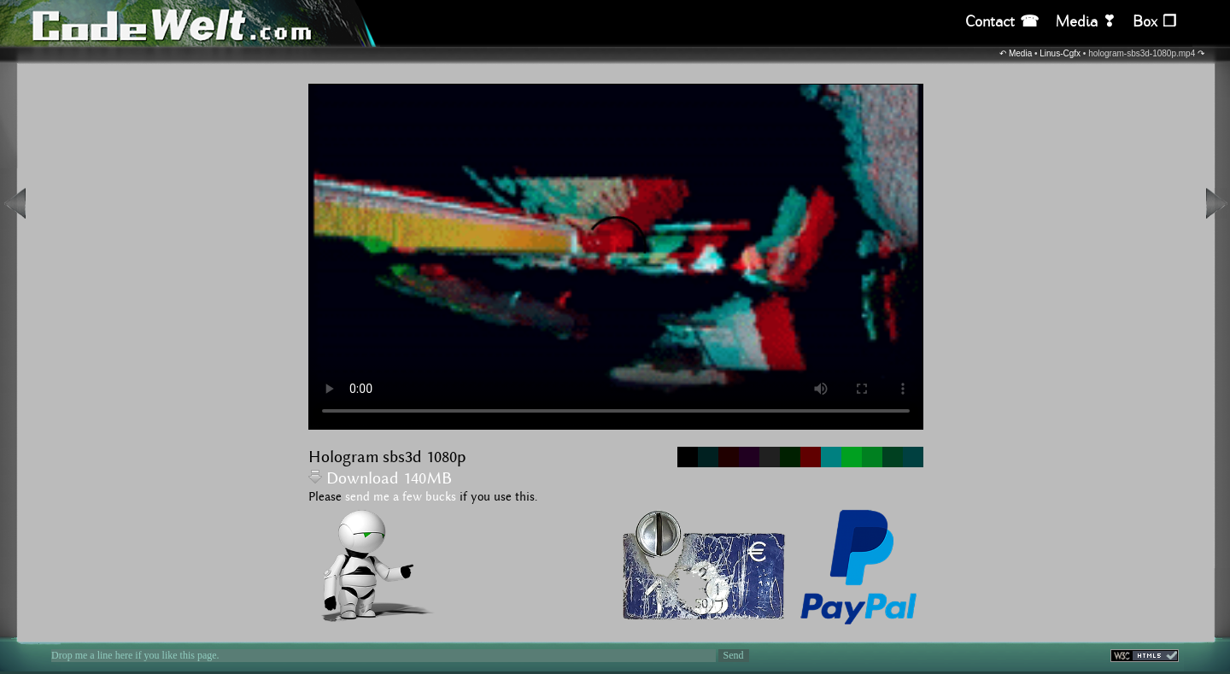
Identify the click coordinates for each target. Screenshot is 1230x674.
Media (1020, 53)
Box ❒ (1154, 22)
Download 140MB (380, 479)
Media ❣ (1086, 22)
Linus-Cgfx (1060, 53)
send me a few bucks (400, 497)
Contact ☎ (1002, 22)
